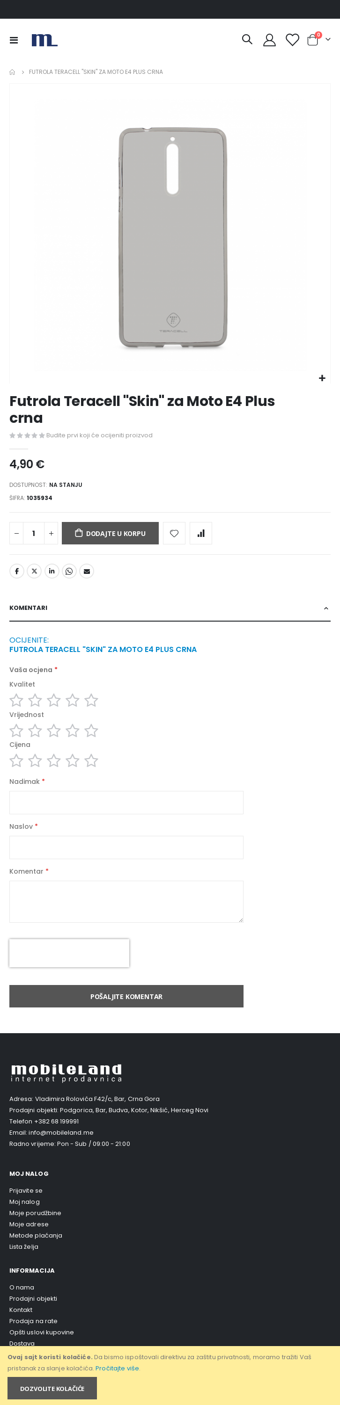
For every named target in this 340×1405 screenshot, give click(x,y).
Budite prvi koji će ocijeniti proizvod (99, 435)
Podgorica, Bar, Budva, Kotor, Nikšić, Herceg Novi (134, 1110)
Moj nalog (24, 1201)
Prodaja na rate (33, 1321)
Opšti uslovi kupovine (41, 1332)
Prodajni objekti (33, 1298)
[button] (322, 378)
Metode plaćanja (35, 1235)
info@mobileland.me (61, 1132)
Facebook (16, 571)
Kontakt (20, 1309)
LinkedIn (51, 571)
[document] (170, 1375)
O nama (21, 1287)
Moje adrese (29, 1224)
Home (12, 72)
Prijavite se (26, 1190)
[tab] (170, 608)
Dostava (22, 1343)
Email (86, 571)
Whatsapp (69, 571)
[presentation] (69, 953)
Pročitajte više (117, 1368)
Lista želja (23, 1246)
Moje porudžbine (35, 1213)
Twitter (34, 571)
